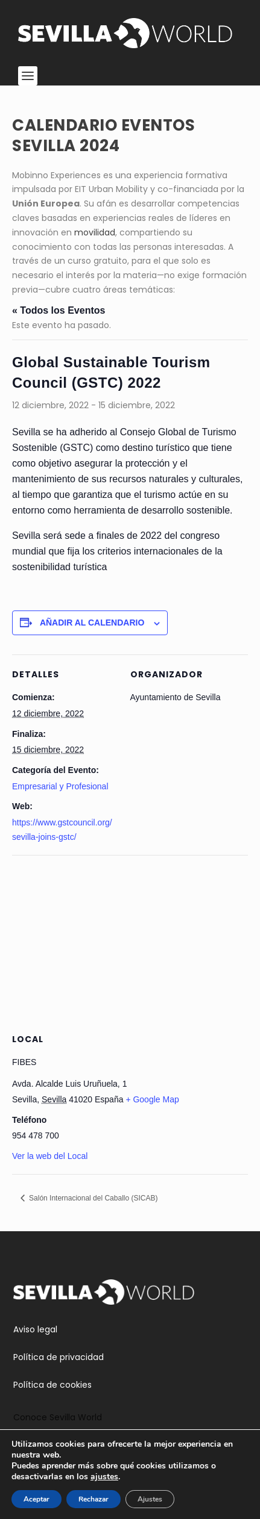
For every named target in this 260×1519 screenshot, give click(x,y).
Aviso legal (35, 1329)
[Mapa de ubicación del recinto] (130, 941)
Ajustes (150, 1499)
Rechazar (93, 1499)
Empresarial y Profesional (60, 786)
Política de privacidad (58, 1357)
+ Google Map (152, 1099)
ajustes (104, 1476)
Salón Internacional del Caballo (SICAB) (92, 1198)
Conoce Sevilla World (57, 1417)
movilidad (94, 232)
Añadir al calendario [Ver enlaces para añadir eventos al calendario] (92, 622)
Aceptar (36, 1499)
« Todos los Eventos (58, 310)
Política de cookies (52, 1385)
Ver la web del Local (49, 1156)
